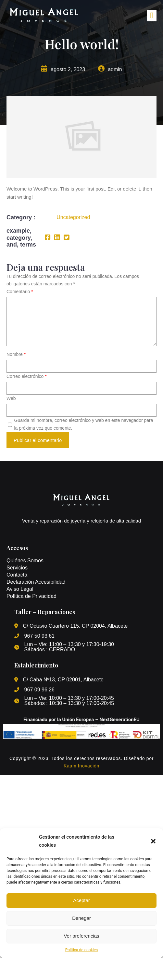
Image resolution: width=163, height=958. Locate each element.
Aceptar (81, 900)
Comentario (19, 291)
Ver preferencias (81, 936)
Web (11, 398)
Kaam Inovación (81, 765)
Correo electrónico (26, 376)
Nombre (16, 354)
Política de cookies (81, 950)
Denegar (81, 918)
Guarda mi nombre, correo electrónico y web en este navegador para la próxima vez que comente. (83, 424)
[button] (153, 841)
